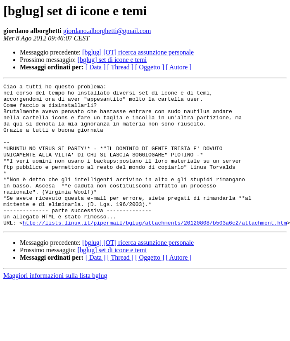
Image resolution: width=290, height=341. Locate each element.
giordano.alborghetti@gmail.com (107, 30)
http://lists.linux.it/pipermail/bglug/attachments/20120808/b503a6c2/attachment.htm (155, 251)
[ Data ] (96, 67)
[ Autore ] (178, 67)
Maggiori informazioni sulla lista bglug (55, 304)
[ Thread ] (120, 67)
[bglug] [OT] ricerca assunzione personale (138, 52)
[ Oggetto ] (149, 67)
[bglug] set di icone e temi (112, 59)
